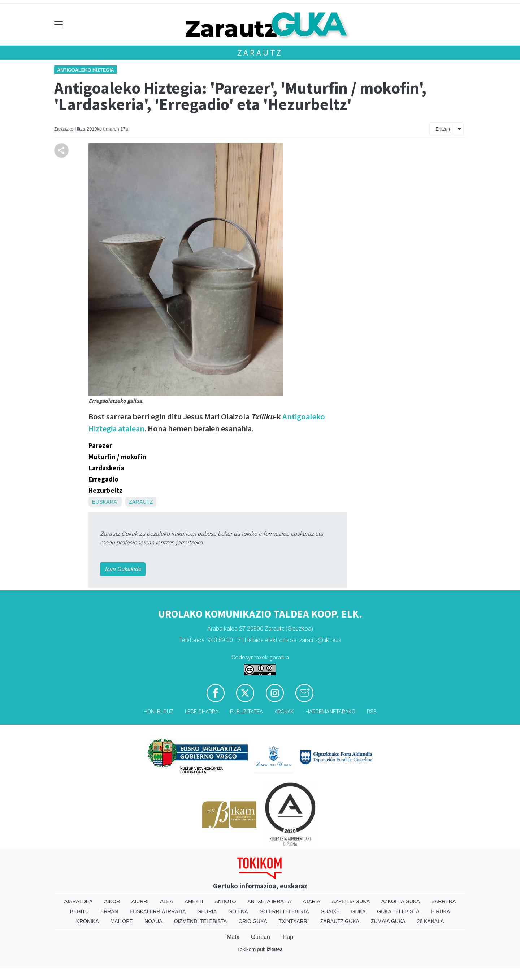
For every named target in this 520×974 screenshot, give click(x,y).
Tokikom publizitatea (260, 949)
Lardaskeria (106, 467)
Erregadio (103, 479)
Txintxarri (294, 921)
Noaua (153, 921)
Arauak (284, 712)
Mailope (121, 921)
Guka (358, 911)
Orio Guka (252, 921)
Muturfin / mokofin (117, 456)
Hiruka (440, 911)
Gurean (260, 937)
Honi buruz (158, 712)
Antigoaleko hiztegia (85, 70)
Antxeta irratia (269, 901)
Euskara (104, 502)
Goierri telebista (284, 911)
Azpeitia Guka (351, 901)
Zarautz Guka (339, 921)
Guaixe (330, 911)
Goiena (238, 911)
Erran (109, 911)
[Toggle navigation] (58, 24)
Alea (166, 901)
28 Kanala (430, 921)
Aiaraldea (78, 901)
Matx (233, 937)
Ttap (287, 937)
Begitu (79, 911)
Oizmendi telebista (200, 921)
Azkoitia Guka (400, 901)
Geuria (207, 911)
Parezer (100, 445)
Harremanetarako (330, 712)
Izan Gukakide (123, 568)
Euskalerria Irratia (158, 911)
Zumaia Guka (388, 921)
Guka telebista (398, 911)
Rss (372, 712)
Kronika (87, 921)
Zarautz (260, 52)
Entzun (443, 129)
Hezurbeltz (105, 490)
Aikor (112, 901)
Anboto (225, 901)
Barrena (443, 901)
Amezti (194, 901)
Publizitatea (246, 712)
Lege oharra (201, 712)
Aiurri (139, 901)
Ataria (311, 901)
